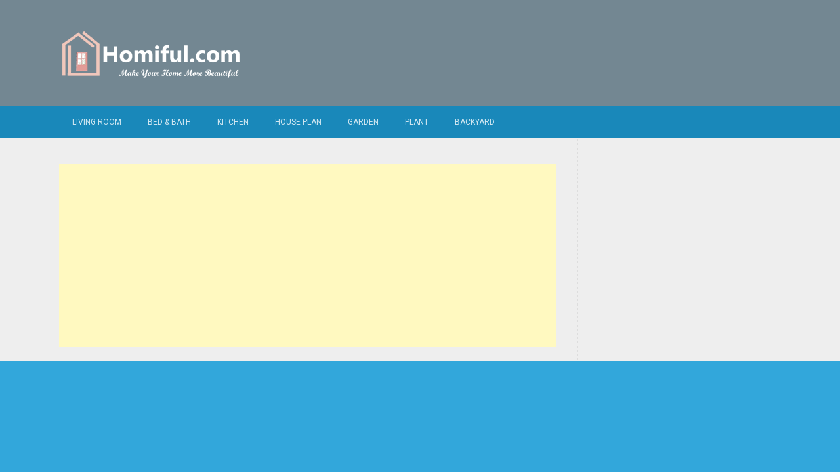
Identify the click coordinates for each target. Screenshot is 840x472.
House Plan (298, 122)
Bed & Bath (169, 122)
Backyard (475, 122)
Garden (363, 122)
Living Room (96, 122)
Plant (417, 122)
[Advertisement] (307, 255)
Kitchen (233, 122)
